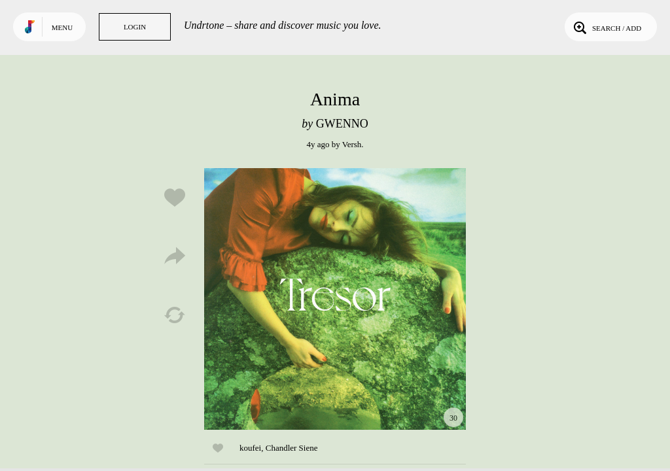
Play (335, 299)
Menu (62, 27)
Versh (352, 144)
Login (135, 27)
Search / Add (606, 27)
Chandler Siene (292, 448)
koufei (250, 448)
